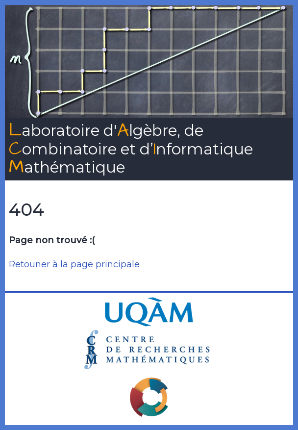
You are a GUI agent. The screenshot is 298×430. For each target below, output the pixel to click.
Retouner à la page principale (74, 264)
